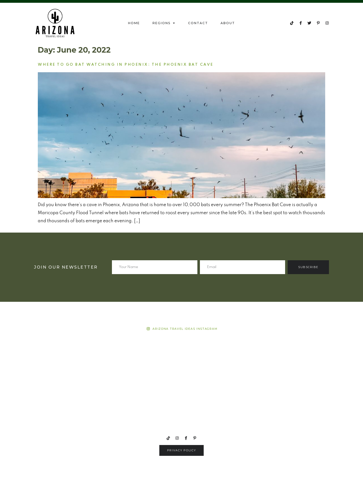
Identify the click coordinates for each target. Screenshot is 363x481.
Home (134, 23)
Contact (198, 23)
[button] (181, 450)
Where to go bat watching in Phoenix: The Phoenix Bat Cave (126, 64)
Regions (164, 23)
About (228, 23)
